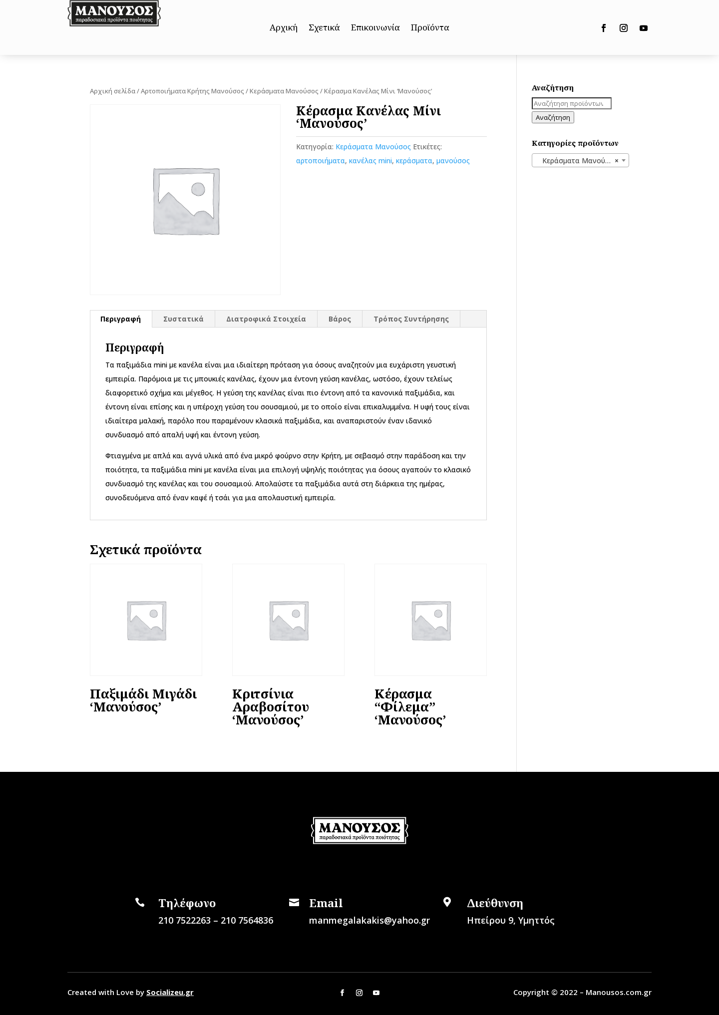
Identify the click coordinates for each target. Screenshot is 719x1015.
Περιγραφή (120, 319)
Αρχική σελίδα (112, 90)
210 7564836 (247, 920)
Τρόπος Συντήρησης (411, 319)
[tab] (120, 319)
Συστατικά (183, 319)
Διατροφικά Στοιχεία (266, 319)
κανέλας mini (370, 160)
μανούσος (453, 160)
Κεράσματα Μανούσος (284, 90)
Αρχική (284, 28)
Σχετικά (324, 28)
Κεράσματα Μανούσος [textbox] (577, 161)
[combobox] (580, 160)
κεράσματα (414, 160)
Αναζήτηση (553, 117)
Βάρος (340, 319)
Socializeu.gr (170, 992)
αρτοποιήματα (320, 160)
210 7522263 (184, 920)
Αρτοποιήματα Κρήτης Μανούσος (192, 90)
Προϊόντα (430, 28)
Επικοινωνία (375, 28)
